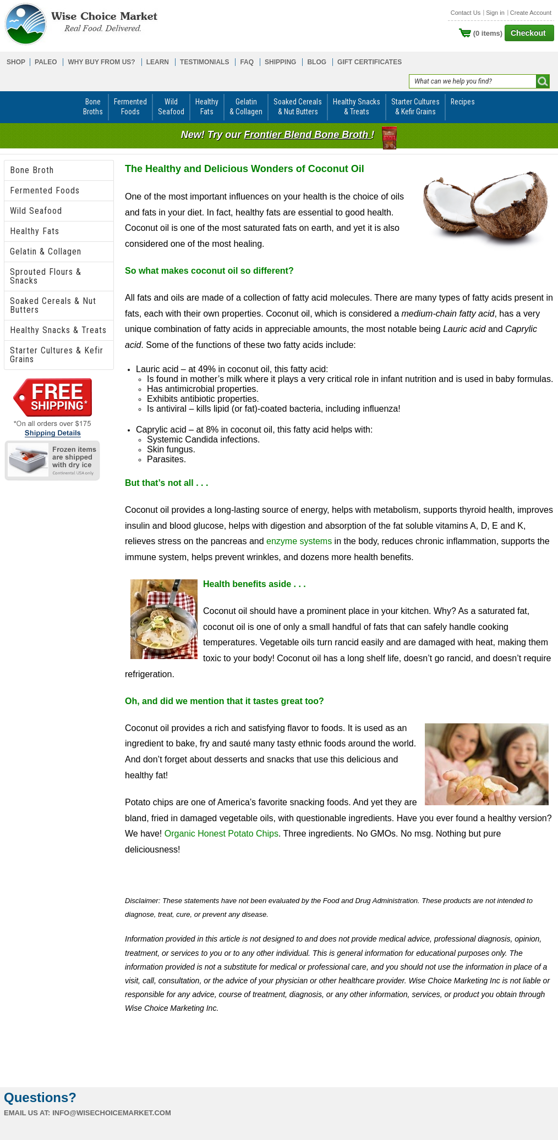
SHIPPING (280, 62)
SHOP (16, 62)
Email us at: (27, 1113)
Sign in (495, 12)
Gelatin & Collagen (45, 251)
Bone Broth (32, 170)
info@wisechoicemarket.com (111, 1113)
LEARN (157, 62)
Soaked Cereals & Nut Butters (53, 305)
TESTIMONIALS (204, 62)
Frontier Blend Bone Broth (307, 134)
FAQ (247, 62)
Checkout (528, 33)
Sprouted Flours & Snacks (45, 276)
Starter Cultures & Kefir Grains (56, 354)
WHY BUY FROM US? (101, 62)
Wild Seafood (36, 211)
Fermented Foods (45, 190)
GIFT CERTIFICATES (369, 62)
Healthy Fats (34, 231)
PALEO (46, 62)
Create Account (530, 12)
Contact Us (465, 12)
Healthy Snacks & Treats (58, 330)
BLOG (316, 62)
